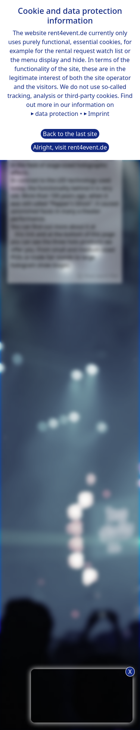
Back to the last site (70, 134)
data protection (56, 114)
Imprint (98, 114)
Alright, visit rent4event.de (70, 147)
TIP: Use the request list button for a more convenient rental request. (81, 694)
